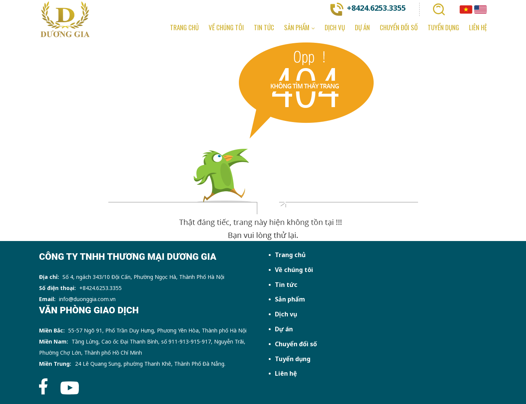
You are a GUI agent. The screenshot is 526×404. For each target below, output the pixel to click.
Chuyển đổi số (296, 344)
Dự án (284, 329)
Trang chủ (290, 255)
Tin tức (286, 284)
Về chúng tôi (294, 270)
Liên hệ (286, 373)
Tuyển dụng (292, 359)
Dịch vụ (286, 314)
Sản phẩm (290, 299)
